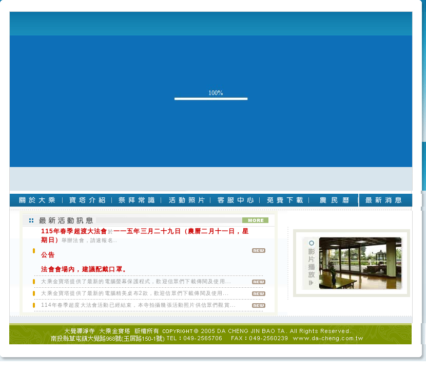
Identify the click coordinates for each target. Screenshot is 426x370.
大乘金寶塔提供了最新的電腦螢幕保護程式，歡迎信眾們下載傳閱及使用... (136, 281)
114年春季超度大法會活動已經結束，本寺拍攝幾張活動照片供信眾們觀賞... (138, 305)
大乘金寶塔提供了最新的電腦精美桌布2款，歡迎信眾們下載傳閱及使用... (135, 293)
